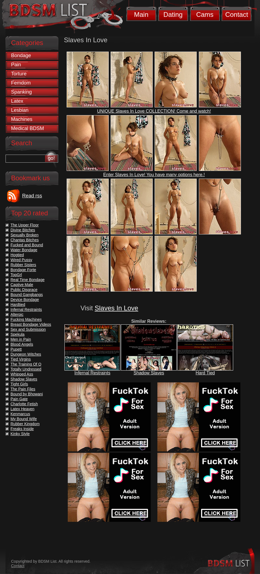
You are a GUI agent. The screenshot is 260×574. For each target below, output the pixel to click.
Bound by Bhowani (27, 394)
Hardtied (18, 304)
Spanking (21, 92)
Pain (16, 64)
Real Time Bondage (28, 279)
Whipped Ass (22, 374)
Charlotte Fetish (24, 404)
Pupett (16, 349)
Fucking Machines (26, 319)
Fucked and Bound (27, 245)
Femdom (21, 83)
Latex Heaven (22, 409)
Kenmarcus (20, 414)
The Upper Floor (25, 225)
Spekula (18, 334)
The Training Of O (26, 364)
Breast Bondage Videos (31, 324)
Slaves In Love (116, 308)
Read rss (32, 196)
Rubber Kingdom (25, 424)
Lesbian (19, 110)
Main (141, 14)
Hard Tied (205, 373)
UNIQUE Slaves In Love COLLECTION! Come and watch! (154, 111)
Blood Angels (22, 344)
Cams (205, 14)
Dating (173, 14)
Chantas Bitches (25, 240)
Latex (17, 101)
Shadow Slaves (149, 373)
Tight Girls (19, 384)
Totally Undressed (26, 369)
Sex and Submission (28, 329)
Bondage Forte (23, 270)
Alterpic (17, 314)
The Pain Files (23, 389)
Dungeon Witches (26, 354)
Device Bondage (25, 299)
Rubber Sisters (23, 265)
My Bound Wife (24, 419)
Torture (19, 73)
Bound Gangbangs (27, 294)
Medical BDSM (27, 128)
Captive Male (22, 284)
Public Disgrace (24, 289)
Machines (21, 119)
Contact (236, 14)
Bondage (21, 55)
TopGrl (16, 275)
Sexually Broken (24, 235)
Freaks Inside (22, 429)
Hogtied (17, 255)
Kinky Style (20, 434)
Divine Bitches (23, 230)
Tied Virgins (21, 359)
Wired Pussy (21, 260)
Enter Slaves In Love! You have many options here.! (154, 174)
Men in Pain (21, 339)
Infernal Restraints (92, 373)
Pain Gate (19, 399)
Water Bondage (24, 250)
